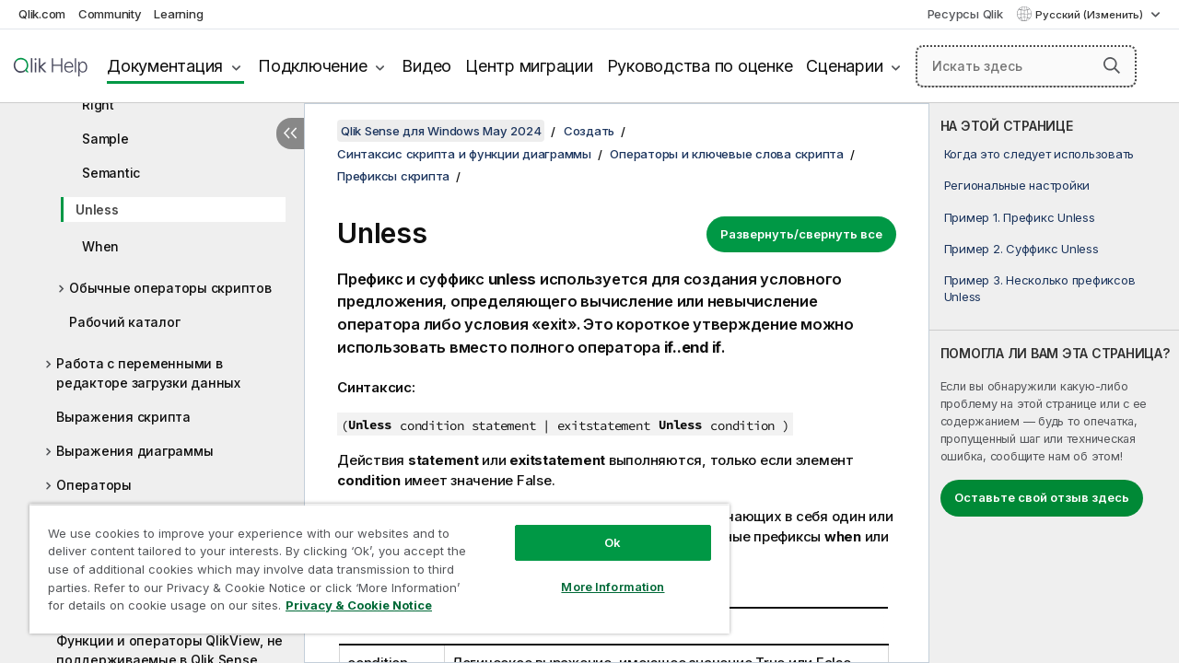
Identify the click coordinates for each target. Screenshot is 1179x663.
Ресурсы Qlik (965, 13)
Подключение (312, 66)
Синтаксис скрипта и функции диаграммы (464, 153)
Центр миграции (529, 66)
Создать (589, 130)
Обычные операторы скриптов (170, 288)
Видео (426, 66)
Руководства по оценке (700, 66)
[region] (371, 562)
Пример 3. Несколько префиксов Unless (1040, 288)
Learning (178, 13)
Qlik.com (41, 13)
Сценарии (844, 66)
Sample (105, 138)
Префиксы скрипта (393, 176)
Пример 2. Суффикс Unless (1021, 248)
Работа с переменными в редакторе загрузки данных (148, 372)
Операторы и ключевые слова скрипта (727, 153)
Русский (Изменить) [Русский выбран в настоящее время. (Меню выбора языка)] (1090, 14)
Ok (598, 528)
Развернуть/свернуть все (801, 234)
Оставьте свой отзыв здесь (1041, 497)
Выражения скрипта (123, 417)
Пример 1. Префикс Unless (1019, 217)
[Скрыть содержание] (290, 133)
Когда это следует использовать (1039, 153)
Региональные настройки (1017, 185)
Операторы (94, 485)
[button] (1112, 65)
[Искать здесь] (1026, 66)
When (100, 246)
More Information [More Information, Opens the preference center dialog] (598, 572)
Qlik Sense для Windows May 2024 (441, 130)
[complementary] (1054, 383)
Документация (165, 66)
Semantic (111, 172)
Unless (97, 209)
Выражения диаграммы (134, 451)
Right (98, 104)
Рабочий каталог (124, 322)
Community (110, 13)
